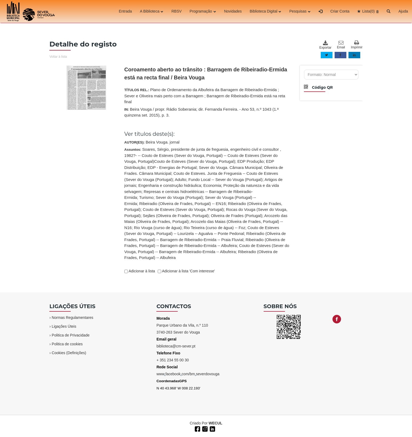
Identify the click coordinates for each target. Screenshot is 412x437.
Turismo (146, 197)
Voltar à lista (58, 57)
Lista (368, 11)
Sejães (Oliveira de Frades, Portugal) (176, 215)
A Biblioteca (151, 11)
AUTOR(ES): (152, 142)
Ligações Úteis (64, 326)
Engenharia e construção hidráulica (169, 185)
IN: (201, 112)
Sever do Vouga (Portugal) (179, 197)
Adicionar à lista (141, 271)
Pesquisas (300, 11)
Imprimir (356, 44)
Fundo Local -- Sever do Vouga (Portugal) (225, 179)
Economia (212, 185)
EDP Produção (250, 161)
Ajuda (403, 11)
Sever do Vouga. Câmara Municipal (230, 167)
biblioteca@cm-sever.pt (175, 346)
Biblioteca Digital (266, 11)
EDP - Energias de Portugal (172, 167)
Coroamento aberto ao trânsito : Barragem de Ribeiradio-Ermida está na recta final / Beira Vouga (205, 73)
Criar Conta (340, 11)
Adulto (180, 179)
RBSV (176, 11)
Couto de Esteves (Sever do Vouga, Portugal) (183, 209)
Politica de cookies (67, 344)
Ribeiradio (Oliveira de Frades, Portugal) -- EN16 (182, 203)
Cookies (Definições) (69, 353)
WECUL (215, 423)
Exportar (325, 44)
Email (341, 45)
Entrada (125, 11)
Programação (203, 11)
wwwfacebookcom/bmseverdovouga (187, 374)
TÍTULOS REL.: (204, 95)
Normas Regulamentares (72, 317)
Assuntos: (206, 203)
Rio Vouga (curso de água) (157, 227)
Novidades (233, 11)
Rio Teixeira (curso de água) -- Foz (214, 227)
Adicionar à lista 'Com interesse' (188, 271)
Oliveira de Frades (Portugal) (236, 215)
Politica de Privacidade (71, 335)
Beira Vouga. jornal (163, 142)
